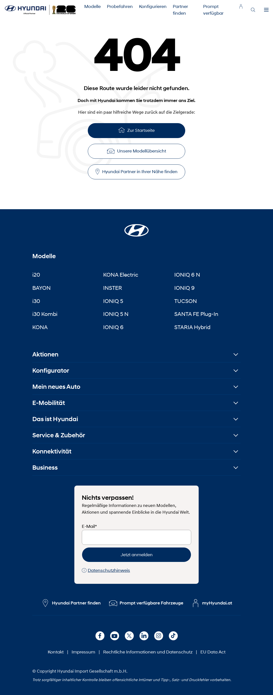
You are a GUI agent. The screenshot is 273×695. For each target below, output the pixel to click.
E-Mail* (89, 526)
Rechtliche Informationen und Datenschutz (147, 652)
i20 (36, 274)
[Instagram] (158, 635)
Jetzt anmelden (137, 554)
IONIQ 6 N (187, 274)
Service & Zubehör (58, 435)
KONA (40, 327)
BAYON (41, 288)
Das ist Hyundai (55, 419)
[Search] (253, 10)
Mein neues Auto (56, 387)
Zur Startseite (136, 130)
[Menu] (266, 10)
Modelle (92, 6)
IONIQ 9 (184, 288)
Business (45, 467)
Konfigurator (50, 370)
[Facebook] (99, 635)
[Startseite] (136, 227)
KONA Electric (120, 274)
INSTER (112, 288)
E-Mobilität (48, 403)
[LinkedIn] (143, 635)
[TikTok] (173, 635)
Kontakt (56, 652)
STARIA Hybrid (192, 327)
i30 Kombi (44, 314)
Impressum (83, 652)
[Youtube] (114, 635)
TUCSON (185, 301)
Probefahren (120, 6)
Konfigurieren (153, 6)
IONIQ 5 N (116, 314)
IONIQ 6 (113, 327)
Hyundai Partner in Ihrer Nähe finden (136, 172)
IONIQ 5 (113, 301)
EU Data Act (213, 652)
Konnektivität (51, 451)
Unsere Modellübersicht (136, 151)
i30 (36, 301)
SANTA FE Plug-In (196, 314)
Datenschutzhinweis (106, 570)
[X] (129, 635)
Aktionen (45, 354)
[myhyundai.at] (240, 6)
